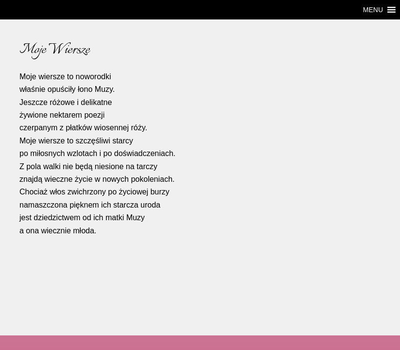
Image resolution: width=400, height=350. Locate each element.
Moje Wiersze (54, 50)
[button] (373, 9)
